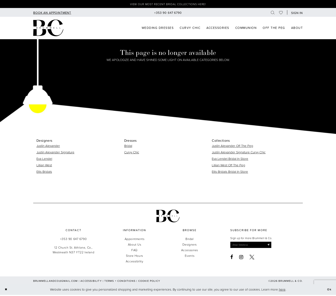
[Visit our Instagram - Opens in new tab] (241, 259)
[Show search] (273, 13)
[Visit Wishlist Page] (281, 13)
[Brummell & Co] (48, 29)
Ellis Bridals (44, 172)
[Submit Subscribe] (275, 246)
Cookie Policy (149, 282)
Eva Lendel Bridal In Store (230, 159)
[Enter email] (254, 246)
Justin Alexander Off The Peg (232, 147)
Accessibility (134, 262)
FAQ (134, 251)
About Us (134, 245)
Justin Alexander (48, 147)
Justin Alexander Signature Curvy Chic (238, 153)
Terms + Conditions (119, 282)
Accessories (189, 251)
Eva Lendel (44, 159)
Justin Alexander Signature (55, 153)
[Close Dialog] (7, 290)
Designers (189, 245)
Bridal (128, 147)
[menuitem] (52, 13)
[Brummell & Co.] (168, 217)
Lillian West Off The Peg (228, 166)
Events (189, 257)
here (282, 290)
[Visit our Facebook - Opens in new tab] (231, 259)
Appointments (134, 240)
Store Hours (134, 257)
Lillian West (44, 166)
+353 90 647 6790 (73, 240)
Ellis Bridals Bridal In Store (230, 172)
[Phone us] (168, 13)
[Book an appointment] (52, 13)
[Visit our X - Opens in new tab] (252, 259)
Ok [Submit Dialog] (328, 290)
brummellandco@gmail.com (55, 282)
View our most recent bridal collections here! (168, 4)
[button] (296, 13)
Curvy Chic (131, 153)
